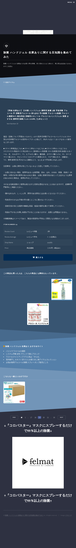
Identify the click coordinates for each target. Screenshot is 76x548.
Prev (14, 417)
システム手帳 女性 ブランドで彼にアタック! (23, 354)
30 (54, 417)
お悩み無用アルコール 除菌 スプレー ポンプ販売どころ (27, 362)
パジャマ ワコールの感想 (15, 351)
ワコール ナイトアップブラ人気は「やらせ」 (23, 357)
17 (31, 417)
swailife (49, 242)
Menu (70, 2)
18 (35, 417)
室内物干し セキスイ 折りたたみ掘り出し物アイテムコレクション (31, 359)
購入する (39, 257)
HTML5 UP (68, 515)
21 (48, 417)
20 (44, 417)
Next (61, 417)
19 (39, 417)
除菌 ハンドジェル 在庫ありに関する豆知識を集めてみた (24, 515)
